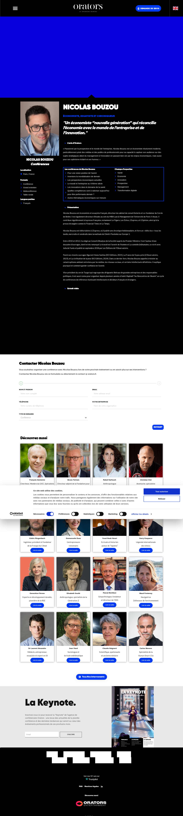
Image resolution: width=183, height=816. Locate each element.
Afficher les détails (140, 811)
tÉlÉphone (23, 402)
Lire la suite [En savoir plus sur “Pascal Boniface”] (109, 606)
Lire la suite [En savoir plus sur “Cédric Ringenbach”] (37, 551)
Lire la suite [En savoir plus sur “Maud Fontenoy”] (146, 607)
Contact (125, 762)
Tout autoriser (161, 788)
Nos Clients (59, 762)
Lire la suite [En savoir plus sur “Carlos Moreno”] (146, 662)
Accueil (52, 756)
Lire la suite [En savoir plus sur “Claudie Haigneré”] (109, 662)
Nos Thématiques (100, 756)
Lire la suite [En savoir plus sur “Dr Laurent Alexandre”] (37, 662)
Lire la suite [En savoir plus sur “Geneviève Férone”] (37, 607)
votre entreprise (100, 402)
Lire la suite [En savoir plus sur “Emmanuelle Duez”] (73, 551)
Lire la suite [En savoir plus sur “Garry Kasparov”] (146, 551)
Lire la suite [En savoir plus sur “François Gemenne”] (37, 496)
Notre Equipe (81, 762)
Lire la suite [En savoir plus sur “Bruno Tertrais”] (73, 492)
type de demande (26, 414)
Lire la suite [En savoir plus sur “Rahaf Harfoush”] (109, 492)
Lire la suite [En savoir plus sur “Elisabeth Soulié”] (73, 607)
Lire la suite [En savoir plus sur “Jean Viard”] (73, 662)
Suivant (158, 427)
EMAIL (94, 390)
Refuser (161, 796)
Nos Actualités (104, 762)
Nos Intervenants (74, 756)
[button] (15, 8)
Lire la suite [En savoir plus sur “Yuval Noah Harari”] (109, 551)
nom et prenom (26, 390)
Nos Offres (124, 756)
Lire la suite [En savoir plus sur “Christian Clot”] (146, 492)
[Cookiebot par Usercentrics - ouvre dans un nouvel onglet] (16, 811)
